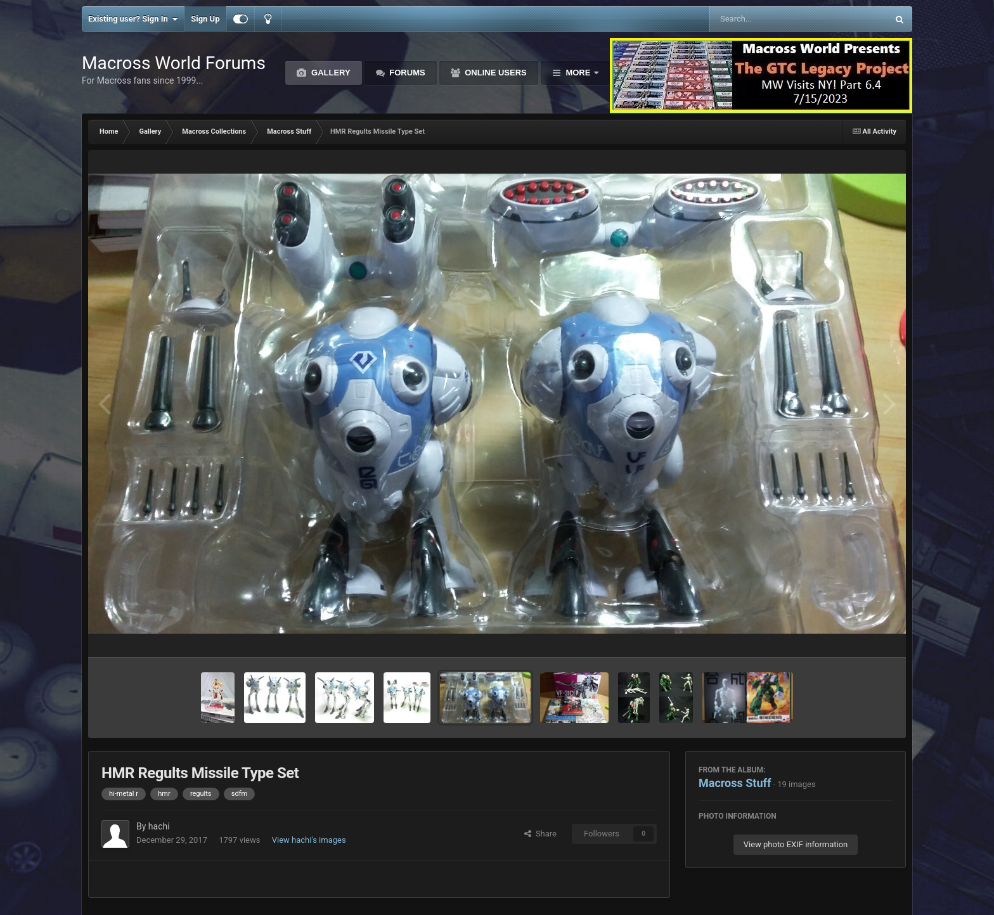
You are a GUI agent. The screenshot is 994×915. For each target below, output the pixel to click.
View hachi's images (309, 840)
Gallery (329, 72)
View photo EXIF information (796, 844)
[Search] (766, 19)
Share (540, 833)
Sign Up (205, 18)
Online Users (495, 72)
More (578, 72)
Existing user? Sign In (133, 19)
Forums (406, 72)
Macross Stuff (735, 783)
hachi (159, 826)
